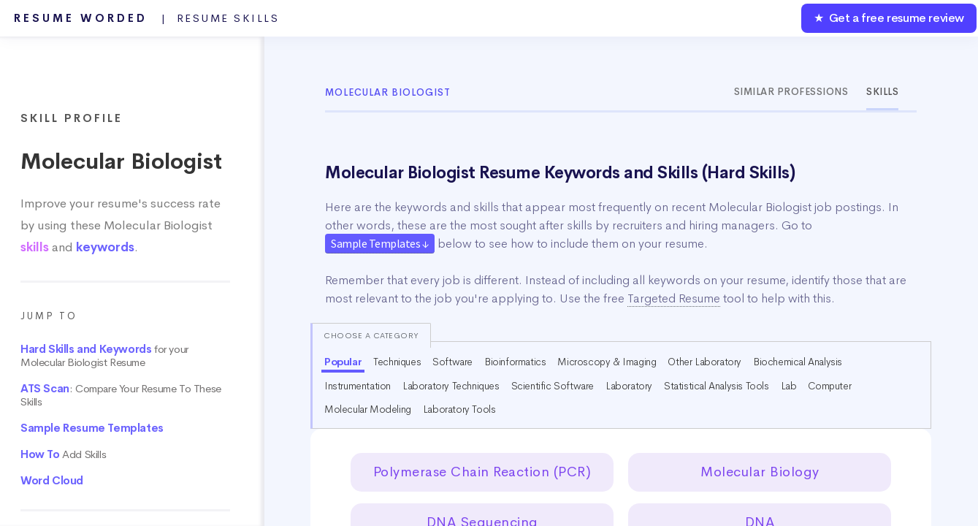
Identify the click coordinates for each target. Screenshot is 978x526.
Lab (789, 385)
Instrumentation (357, 385)
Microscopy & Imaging (606, 361)
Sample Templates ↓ (380, 243)
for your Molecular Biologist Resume (104, 356)
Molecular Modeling (367, 409)
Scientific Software (552, 385)
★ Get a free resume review (889, 18)
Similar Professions (791, 91)
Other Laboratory (704, 361)
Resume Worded (147, 18)
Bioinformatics (515, 361)
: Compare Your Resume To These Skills (120, 395)
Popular (343, 361)
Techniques (397, 361)
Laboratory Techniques (451, 385)
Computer (829, 385)
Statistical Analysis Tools (716, 385)
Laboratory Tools (459, 409)
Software (452, 361)
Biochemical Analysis (797, 361)
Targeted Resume (673, 298)
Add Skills (63, 454)
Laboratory (628, 385)
